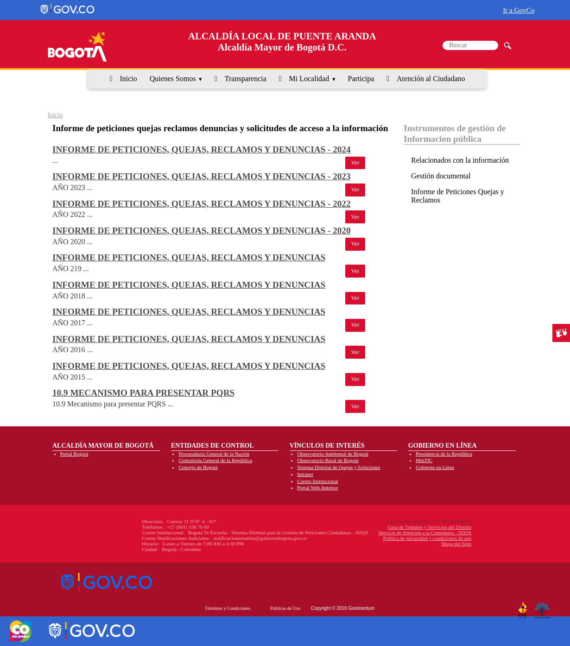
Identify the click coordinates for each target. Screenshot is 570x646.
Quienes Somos (173, 78)
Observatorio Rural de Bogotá (327, 460)
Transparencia (245, 78)
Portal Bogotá (74, 453)
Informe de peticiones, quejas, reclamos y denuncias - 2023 (201, 176)
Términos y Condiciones (227, 608)
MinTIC (424, 460)
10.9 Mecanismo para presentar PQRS (143, 393)
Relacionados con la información (460, 160)
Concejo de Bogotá (197, 467)
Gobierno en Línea (435, 467)
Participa (361, 78)
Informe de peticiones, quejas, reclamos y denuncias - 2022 (201, 204)
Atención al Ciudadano (431, 78)
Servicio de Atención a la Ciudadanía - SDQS (370, 532)
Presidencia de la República (444, 453)
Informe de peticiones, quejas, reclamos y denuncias (188, 257)
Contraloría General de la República (215, 460)
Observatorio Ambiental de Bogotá (332, 453)
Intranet (305, 474)
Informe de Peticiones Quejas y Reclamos (457, 196)
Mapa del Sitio (401, 543)
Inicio (128, 78)
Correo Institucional (317, 481)
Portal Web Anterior (317, 487)
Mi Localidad (309, 78)
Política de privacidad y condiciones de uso (372, 538)
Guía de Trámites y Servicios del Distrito (375, 527)
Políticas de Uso (285, 608)
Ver (355, 162)
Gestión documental (440, 176)
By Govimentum (543, 606)
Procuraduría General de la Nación (213, 453)
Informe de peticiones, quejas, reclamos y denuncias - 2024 (201, 149)
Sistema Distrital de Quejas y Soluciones (338, 467)
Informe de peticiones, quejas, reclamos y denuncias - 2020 (201, 230)
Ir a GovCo (518, 10)
